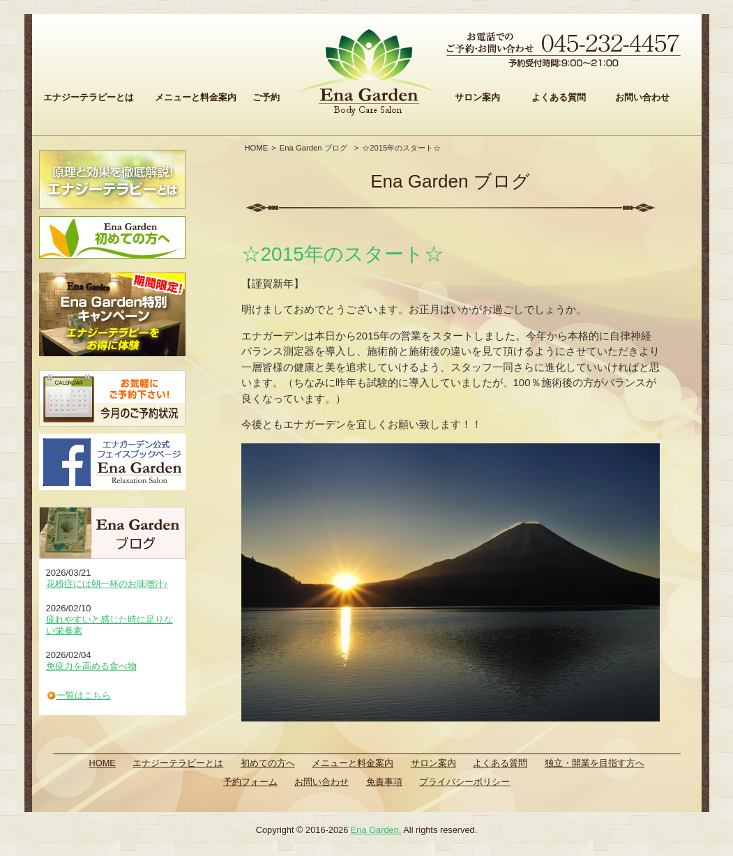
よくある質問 (558, 97)
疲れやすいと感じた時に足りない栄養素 (109, 625)
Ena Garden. (376, 830)
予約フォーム (250, 782)
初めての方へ (268, 763)
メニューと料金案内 (195, 97)
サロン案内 (477, 97)
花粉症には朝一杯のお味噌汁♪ (107, 584)
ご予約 (266, 97)
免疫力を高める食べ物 (91, 666)
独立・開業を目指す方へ (594, 763)
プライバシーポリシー (464, 782)
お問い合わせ (642, 97)
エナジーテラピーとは (88, 97)
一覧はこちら (83, 695)
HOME (257, 148)
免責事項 (384, 782)
